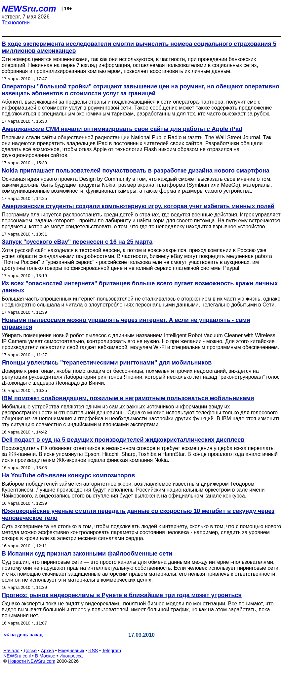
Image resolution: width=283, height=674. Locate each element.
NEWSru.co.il (17, 655)
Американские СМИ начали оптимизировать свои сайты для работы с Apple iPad (122, 129)
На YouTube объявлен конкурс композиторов (68, 475)
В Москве (45, 655)
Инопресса (71, 655)
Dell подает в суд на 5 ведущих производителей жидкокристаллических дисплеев (123, 439)
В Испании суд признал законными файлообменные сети (87, 553)
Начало (11, 650)
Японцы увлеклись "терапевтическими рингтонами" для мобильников (107, 362)
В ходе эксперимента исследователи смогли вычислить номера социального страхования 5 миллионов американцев (139, 47)
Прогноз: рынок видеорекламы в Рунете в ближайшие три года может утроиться (122, 595)
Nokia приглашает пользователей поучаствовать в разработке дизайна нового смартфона (135, 170)
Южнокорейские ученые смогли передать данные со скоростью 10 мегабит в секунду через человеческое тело (138, 514)
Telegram (111, 650)
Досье (30, 650)
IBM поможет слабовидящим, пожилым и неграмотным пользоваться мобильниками (128, 398)
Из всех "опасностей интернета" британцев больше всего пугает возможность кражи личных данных (140, 287)
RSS (93, 650)
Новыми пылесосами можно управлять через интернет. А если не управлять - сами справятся (126, 323)
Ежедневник (71, 650)
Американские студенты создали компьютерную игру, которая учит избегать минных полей (138, 206)
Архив (47, 650)
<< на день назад (23, 634)
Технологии (16, 22)
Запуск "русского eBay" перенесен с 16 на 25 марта (77, 242)
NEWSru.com (29, 9)
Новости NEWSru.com (31, 661)
